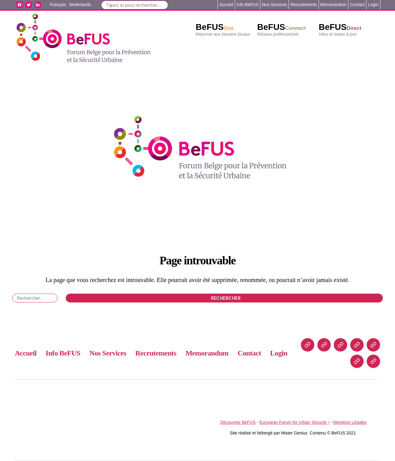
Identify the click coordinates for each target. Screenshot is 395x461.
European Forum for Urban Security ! (294, 422)
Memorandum (333, 4)
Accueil (226, 4)
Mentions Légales (350, 422)
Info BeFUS (248, 4)
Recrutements (303, 4)
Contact (357, 4)
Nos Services (274, 4)
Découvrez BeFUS (238, 422)
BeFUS (215, 27)
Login (373, 4)
